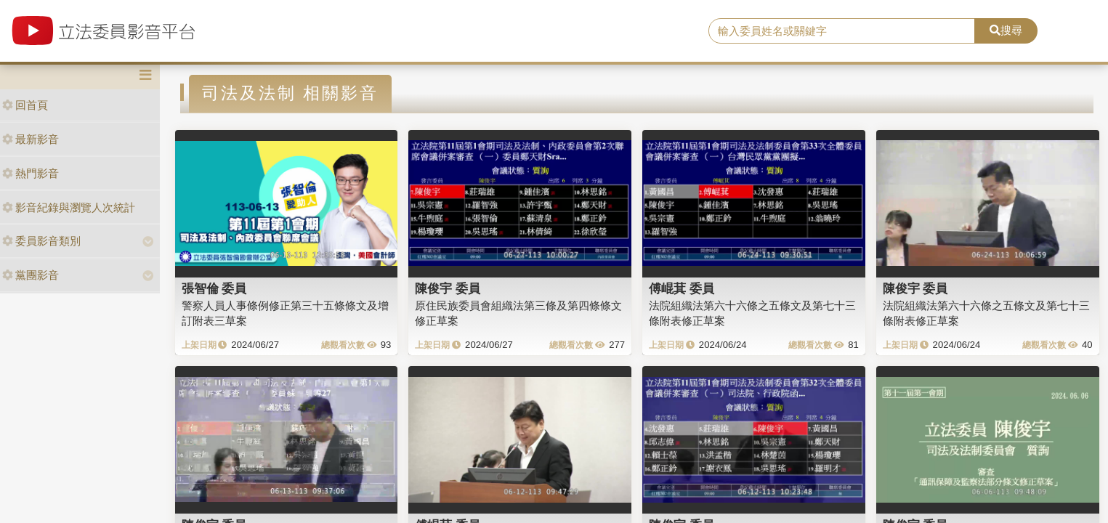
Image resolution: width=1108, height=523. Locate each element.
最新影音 (30, 139)
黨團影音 (30, 275)
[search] (841, 31)
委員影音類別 (41, 241)
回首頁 (25, 105)
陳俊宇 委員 (447, 288)
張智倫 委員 (214, 288)
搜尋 (1006, 30)
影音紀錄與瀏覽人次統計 (68, 207)
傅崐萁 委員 (681, 288)
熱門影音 (30, 173)
